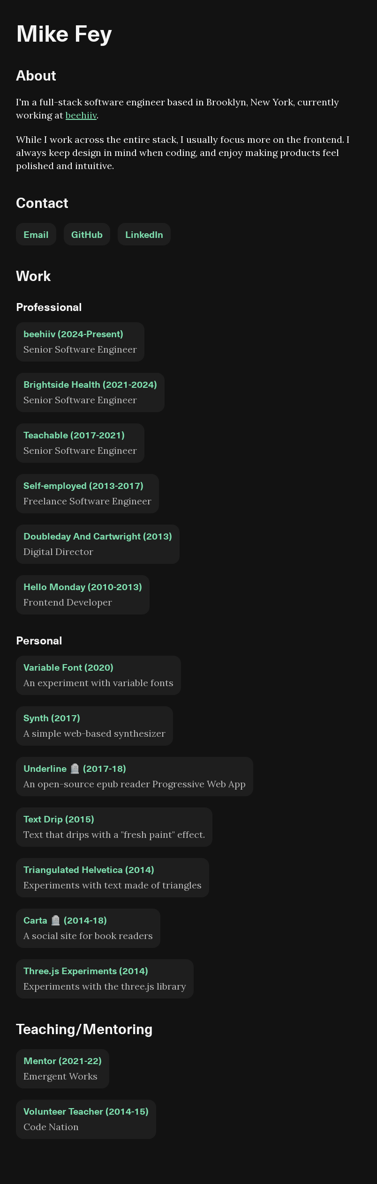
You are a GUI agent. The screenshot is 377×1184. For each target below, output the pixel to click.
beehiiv (81, 115)
